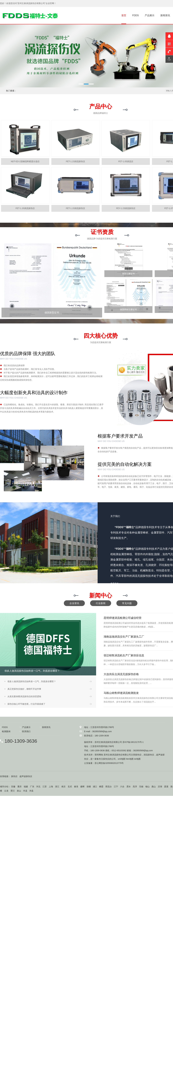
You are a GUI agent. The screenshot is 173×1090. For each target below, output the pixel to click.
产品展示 (149, 15)
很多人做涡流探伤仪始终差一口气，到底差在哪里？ (32, 681)
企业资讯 (74, 603)
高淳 (135, 786)
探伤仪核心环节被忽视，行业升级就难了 (26, 704)
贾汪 (13, 791)
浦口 (95, 786)
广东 (32, 786)
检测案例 (6, 731)
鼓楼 (89, 786)
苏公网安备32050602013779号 (109, 763)
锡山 (147, 786)
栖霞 (101, 786)
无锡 (141, 786)
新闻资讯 (165, 15)
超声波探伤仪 (26, 776)
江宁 (116, 786)
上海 (51, 786)
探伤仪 (138, 754)
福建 (26, 786)
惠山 (154, 786)
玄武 (70, 786)
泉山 (19, 791)
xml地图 (121, 759)
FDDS (135, 15)
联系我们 (26, 731)
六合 (122, 786)
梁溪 (166, 786)
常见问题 (127, 603)
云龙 (6, 791)
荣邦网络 (99, 754)
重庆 (19, 786)
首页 (123, 15)
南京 (63, 786)
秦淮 (76, 786)
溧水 (128, 786)
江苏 (44, 786)
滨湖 (160, 786)
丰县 (25, 791)
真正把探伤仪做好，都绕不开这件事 (24, 689)
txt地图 (137, 759)
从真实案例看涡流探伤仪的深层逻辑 (24, 696)
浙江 (57, 786)
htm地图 (130, 759)
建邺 (82, 786)
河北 (38, 786)
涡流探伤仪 (149, 754)
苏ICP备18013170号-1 (133, 742)
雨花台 (108, 786)
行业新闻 (100, 603)
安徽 (13, 786)
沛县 (31, 791)
